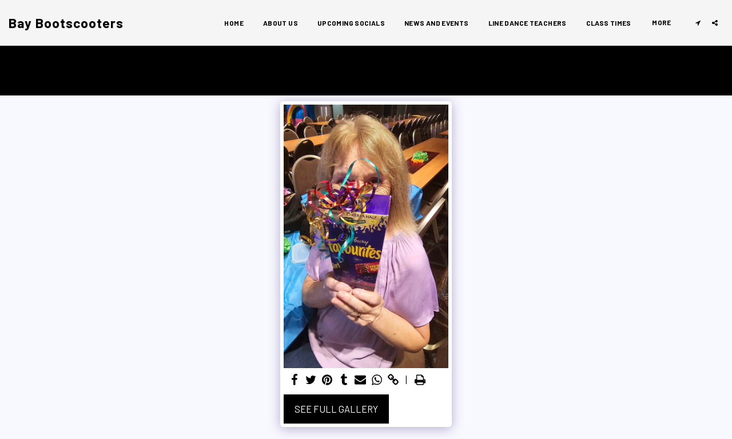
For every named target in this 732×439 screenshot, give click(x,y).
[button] (698, 22)
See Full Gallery (336, 408)
